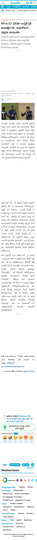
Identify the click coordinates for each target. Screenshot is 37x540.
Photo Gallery (8, 516)
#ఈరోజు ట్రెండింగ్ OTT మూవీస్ (27, 10)
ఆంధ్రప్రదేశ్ (16, 6)
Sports (18, 520)
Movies (21, 513)
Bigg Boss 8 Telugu (22, 500)
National (30, 507)
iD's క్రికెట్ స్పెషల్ (8, 500)
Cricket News (15, 465)
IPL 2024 (26, 465)
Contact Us (20, 526)
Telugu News (5, 20)
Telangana (7, 507)
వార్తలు (8, 6)
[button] (32, 468)
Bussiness (28, 520)
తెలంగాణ (26, 6)
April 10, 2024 (28, 371)
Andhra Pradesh (16, 503)
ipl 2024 (12, 20)
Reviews (30, 513)
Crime (5, 510)
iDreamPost (7, 493)
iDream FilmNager (22, 493)
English (22, 487)
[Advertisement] (18, 70)
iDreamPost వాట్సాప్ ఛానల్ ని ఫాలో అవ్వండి (19, 427)
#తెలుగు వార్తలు (10, 10)
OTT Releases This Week (12, 497)
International (19, 507)
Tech (12, 520)
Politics (13, 510)
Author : (8, 91)
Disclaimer (7, 530)
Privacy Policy (8, 526)
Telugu (30, 487)
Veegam (22, 536)
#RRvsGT (11, 363)
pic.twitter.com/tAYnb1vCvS (12, 366)
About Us (19, 523)
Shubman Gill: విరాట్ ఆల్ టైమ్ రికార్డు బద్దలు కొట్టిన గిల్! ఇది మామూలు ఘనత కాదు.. (20, 418)
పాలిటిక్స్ (33, 6)
